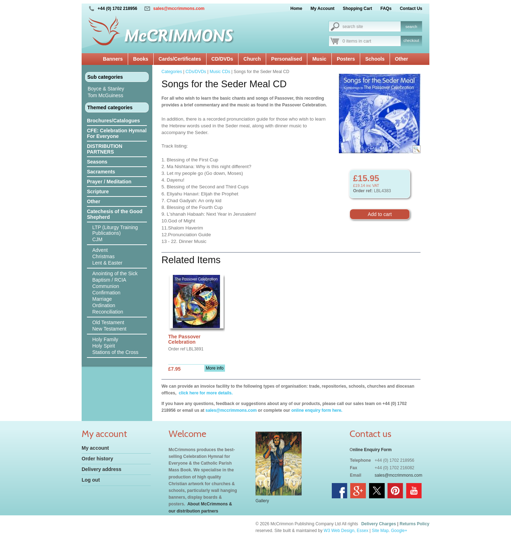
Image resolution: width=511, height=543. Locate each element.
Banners (113, 59)
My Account (323, 8)
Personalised (286, 59)
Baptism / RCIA (109, 280)
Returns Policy (414, 523)
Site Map (380, 530)
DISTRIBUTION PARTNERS (104, 149)
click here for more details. (204, 392)
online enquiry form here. (316, 410)
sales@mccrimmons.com (178, 8)
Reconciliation (107, 312)
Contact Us (411, 8)
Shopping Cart (357, 8)
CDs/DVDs (196, 71)
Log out (91, 480)
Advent (100, 250)
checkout (411, 40)
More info (215, 368)
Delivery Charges (378, 523)
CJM (97, 239)
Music (319, 59)
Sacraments (101, 171)
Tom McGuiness (105, 95)
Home (296, 8)
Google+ (399, 530)
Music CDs (220, 71)
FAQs (385, 8)
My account (95, 448)
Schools (374, 59)
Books (140, 59)
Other (401, 59)
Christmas (103, 256)
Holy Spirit (103, 346)
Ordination (103, 305)
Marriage (102, 299)
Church (252, 59)
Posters (346, 59)
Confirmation (106, 292)
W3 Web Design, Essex (346, 530)
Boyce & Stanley (106, 89)
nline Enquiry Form (372, 449)
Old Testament (108, 322)
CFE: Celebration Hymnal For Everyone (117, 133)
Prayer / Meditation (109, 181)
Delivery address (101, 469)
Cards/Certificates (180, 59)
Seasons (97, 162)
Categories (171, 71)
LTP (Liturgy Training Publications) (115, 230)
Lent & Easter (107, 263)
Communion (105, 286)
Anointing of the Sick (115, 273)
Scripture (98, 191)
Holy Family (105, 339)
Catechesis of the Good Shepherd (114, 214)
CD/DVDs (222, 59)
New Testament (109, 329)
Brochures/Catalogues (113, 120)
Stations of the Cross (115, 352)
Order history (97, 458)
